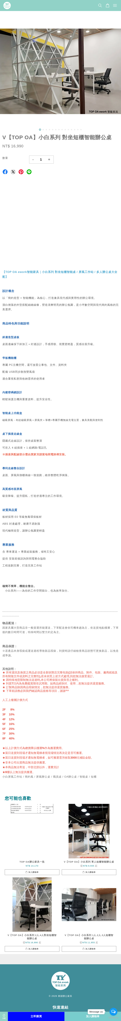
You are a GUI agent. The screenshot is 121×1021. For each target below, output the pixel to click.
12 (75, 130)
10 (68, 130)
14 (81, 130)
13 (78, 130)
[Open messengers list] (113, 1012)
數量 (5, 157)
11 (71, 130)
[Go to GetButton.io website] (113, 1018)
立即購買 (36, 1016)
